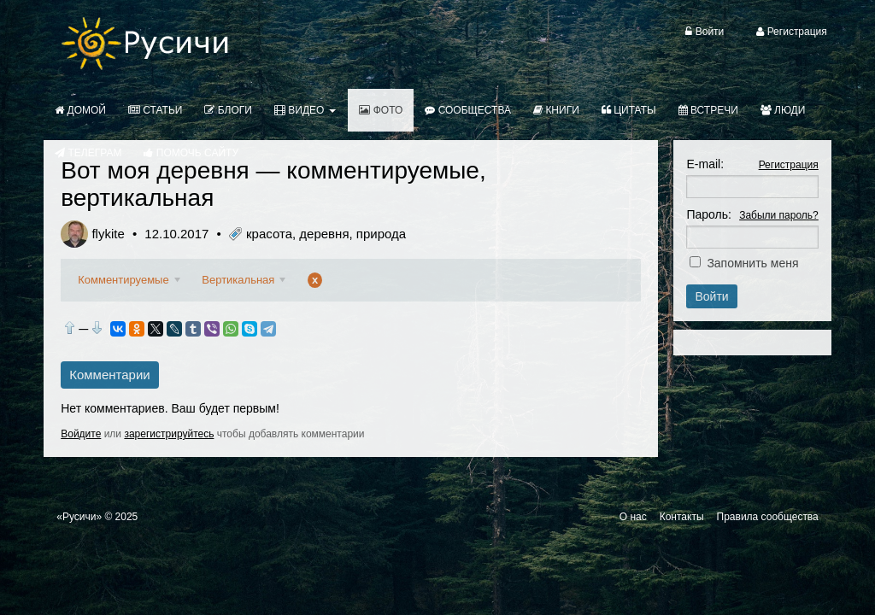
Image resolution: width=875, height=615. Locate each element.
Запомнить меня (752, 263)
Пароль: (708, 214)
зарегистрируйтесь (169, 434)
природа (381, 233)
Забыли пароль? (779, 215)
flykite (107, 233)
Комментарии (109, 374)
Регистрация (789, 165)
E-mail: (705, 164)
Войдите (81, 434)
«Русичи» (79, 517)
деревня (324, 233)
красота (269, 233)
